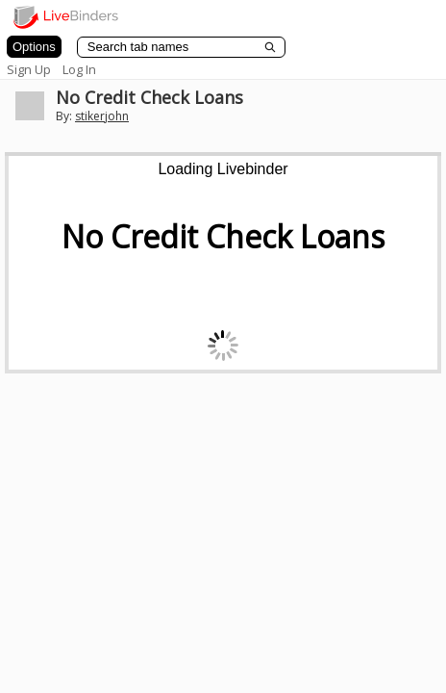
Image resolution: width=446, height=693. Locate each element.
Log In (79, 69)
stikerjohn (102, 116)
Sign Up (29, 69)
